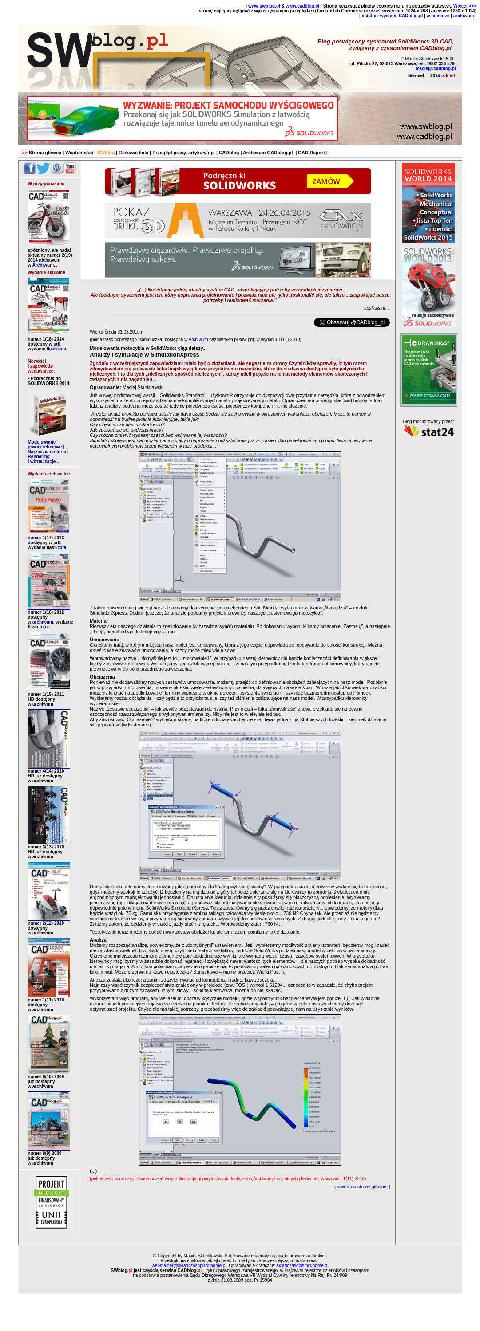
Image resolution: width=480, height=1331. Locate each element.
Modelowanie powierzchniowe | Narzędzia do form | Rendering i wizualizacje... (48, 452)
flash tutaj (57, 348)
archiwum (463, 15)
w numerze (438, 15)
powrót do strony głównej (361, 1186)
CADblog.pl (410, 15)
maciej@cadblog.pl (436, 68)
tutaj (62, 547)
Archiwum (43, 265)
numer (46, 537)
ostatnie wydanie (380, 15)
